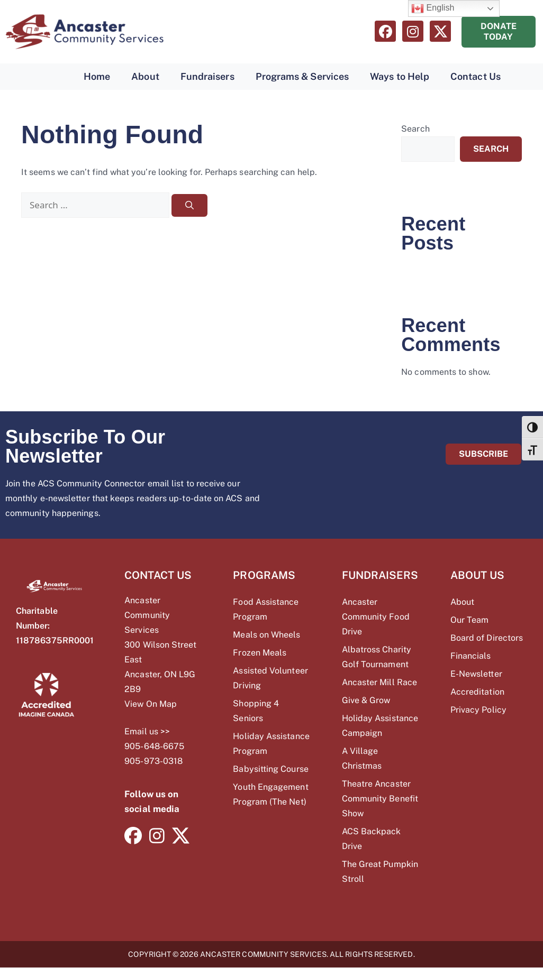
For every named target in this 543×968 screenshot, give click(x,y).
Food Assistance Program (265, 609)
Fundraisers (207, 76)
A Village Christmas (362, 758)
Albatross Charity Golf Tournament (376, 656)
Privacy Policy (478, 710)
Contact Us (475, 76)
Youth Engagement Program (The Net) (270, 794)
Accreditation (477, 692)
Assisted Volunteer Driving (270, 678)
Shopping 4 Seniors (256, 710)
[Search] (189, 205)
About (145, 76)
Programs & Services (302, 76)
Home (97, 76)
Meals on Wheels (266, 635)
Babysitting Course (270, 769)
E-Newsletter (476, 674)
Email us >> (147, 731)
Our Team (469, 620)
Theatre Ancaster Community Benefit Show (380, 798)
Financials (470, 656)
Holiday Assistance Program (271, 743)
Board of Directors (486, 638)
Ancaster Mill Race (379, 682)
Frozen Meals (259, 653)
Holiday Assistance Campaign (380, 725)
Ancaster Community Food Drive (376, 617)
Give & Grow (366, 700)
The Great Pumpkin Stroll (380, 871)
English (433, 8)
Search (415, 129)
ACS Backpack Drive (371, 838)
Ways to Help (399, 76)
